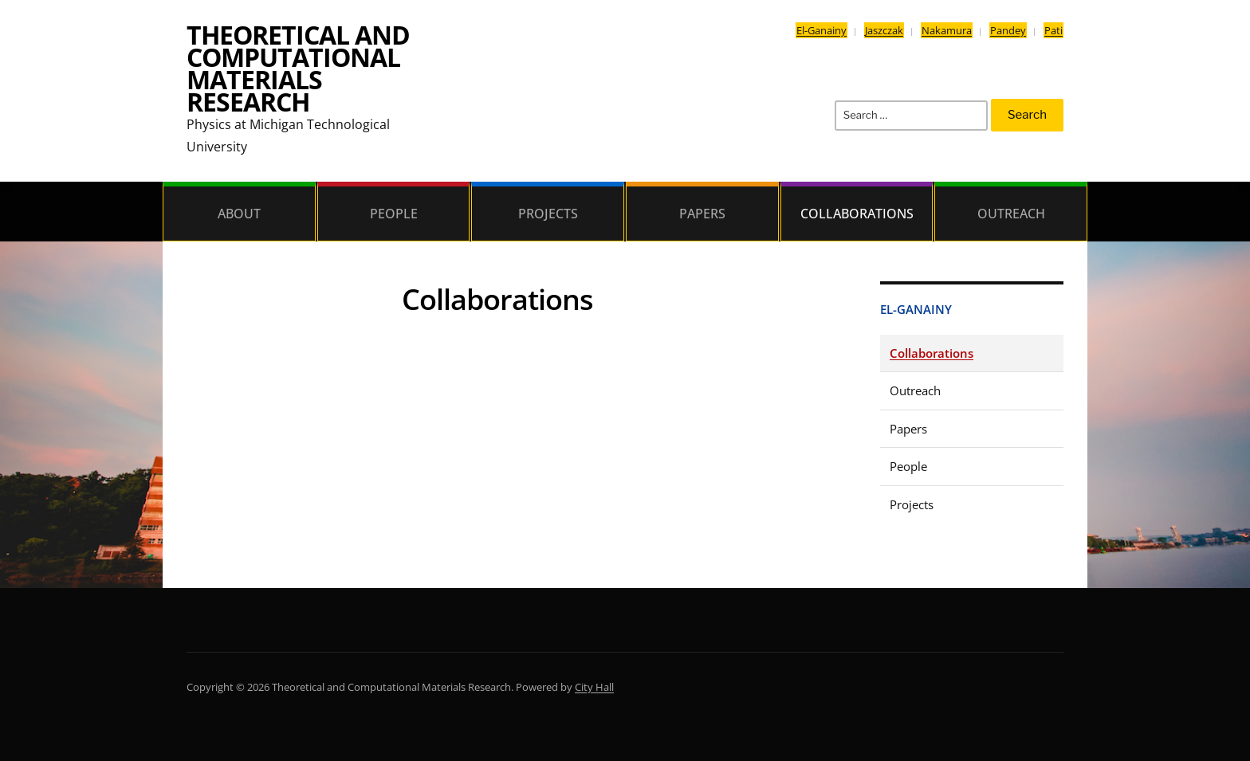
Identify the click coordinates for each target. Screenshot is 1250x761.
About (239, 213)
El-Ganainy (821, 30)
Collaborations (857, 213)
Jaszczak (884, 30)
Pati (1053, 30)
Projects (548, 213)
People (394, 213)
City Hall (594, 687)
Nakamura (947, 30)
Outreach (1011, 213)
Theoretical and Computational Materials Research (298, 68)
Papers (702, 213)
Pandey (1008, 30)
